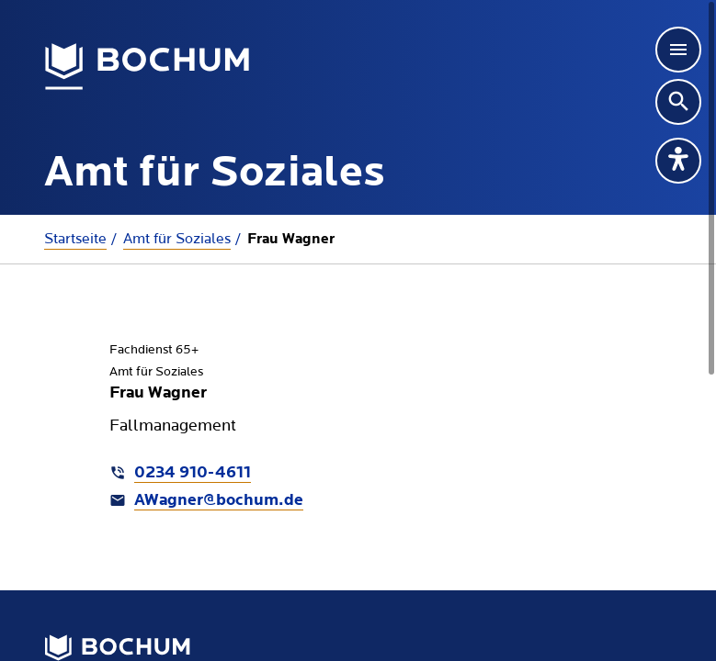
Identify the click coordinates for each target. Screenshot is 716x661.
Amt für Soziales (177, 239)
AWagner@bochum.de (218, 501)
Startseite (75, 239)
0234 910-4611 (192, 473)
